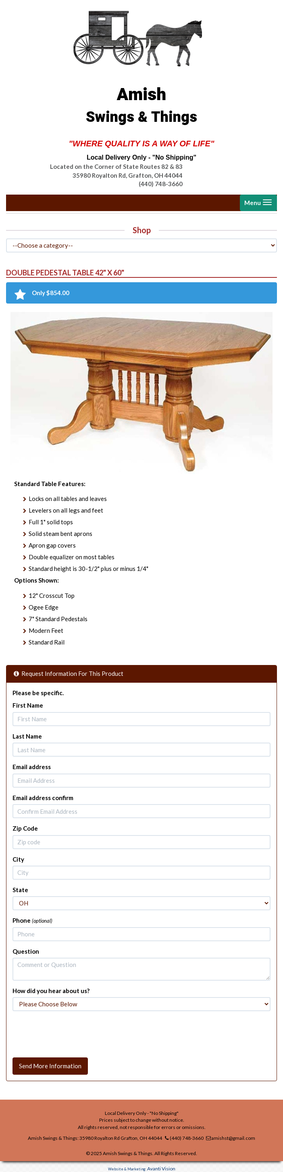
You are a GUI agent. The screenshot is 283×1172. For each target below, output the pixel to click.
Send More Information (50, 1065)
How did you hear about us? (50, 990)
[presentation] (73, 1033)
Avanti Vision (161, 1169)
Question (25, 951)
